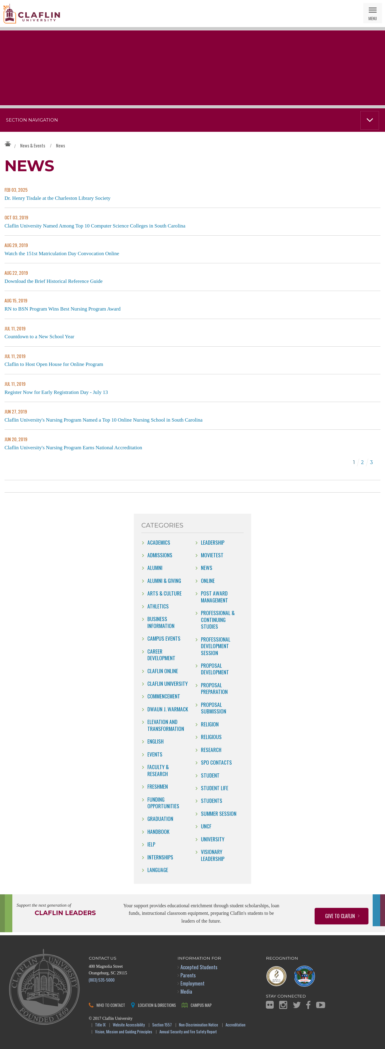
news (206, 567)
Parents (188, 975)
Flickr (270, 1005)
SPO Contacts (216, 762)
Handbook (158, 831)
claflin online (162, 671)
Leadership (212, 542)
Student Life (214, 788)
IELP (151, 844)
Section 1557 (162, 1025)
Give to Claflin (340, 916)
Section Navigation (32, 120)
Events (154, 754)
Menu (372, 18)
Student (210, 775)
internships (160, 857)
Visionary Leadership (212, 855)
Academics (158, 542)
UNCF (206, 826)
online (208, 580)
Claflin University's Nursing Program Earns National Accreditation (73, 447)
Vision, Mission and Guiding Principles (123, 1032)
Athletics (158, 606)
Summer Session (218, 813)
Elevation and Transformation (165, 725)
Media (186, 991)
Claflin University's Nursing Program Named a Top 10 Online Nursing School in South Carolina (103, 420)
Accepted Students (198, 967)
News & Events (32, 145)
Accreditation (235, 1025)
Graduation (160, 818)
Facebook (308, 1005)
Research (211, 749)
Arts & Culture (164, 593)
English (155, 741)
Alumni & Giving (164, 580)
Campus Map (201, 1005)
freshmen (157, 786)
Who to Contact (110, 1005)
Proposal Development (215, 668)
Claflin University (31, 13)
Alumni (154, 567)
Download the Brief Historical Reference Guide (54, 281)
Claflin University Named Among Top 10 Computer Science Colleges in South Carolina (95, 226)
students (211, 800)
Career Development (161, 654)
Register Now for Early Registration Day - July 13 (56, 392)
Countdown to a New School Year (39, 336)
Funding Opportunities (163, 802)
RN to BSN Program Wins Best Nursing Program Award (63, 309)
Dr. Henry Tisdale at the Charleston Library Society (57, 198)
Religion (210, 724)
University (212, 839)
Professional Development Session (215, 646)
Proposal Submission (213, 708)
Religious (211, 737)
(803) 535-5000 (102, 979)
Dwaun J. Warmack (167, 709)
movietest (212, 555)
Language (157, 870)
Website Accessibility (129, 1025)
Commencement (163, 696)
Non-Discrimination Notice (198, 1025)
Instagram (283, 1005)
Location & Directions (157, 1005)
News (60, 145)
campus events (163, 638)
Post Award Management (214, 596)
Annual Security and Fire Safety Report (188, 1032)
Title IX (100, 1025)
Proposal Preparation (214, 688)
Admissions (159, 555)
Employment (192, 983)
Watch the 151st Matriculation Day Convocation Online (62, 253)
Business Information (160, 622)
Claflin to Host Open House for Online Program (54, 364)
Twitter (297, 1005)
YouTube (320, 1005)
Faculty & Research (158, 770)
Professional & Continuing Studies (218, 619)
